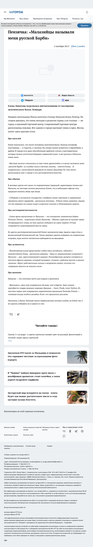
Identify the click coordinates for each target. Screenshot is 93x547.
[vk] (11, 314)
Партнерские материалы (42, 19)
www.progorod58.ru (22, 455)
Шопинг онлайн (9, 427)
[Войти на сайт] (87, 12)
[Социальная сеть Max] (66, 100)
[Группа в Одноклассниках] (70, 431)
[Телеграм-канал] (27, 100)
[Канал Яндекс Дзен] (82, 431)
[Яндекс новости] (66, 95)
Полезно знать (28, 435)
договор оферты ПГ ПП (12, 514)
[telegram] (18, 314)
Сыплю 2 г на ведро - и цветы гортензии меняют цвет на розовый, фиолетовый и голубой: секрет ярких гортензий (46, 337)
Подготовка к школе (11, 435)
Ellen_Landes (78, 46)
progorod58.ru (40, 483)
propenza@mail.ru (36, 462)
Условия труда (30, 446)
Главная (49, 446)
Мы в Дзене (23, 19)
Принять (84, 25)
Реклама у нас (77, 19)
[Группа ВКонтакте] (27, 95)
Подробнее (68, 522)
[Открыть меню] (5, 12)
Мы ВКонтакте (9, 19)
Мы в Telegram (62, 19)
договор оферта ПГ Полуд (13, 512)
